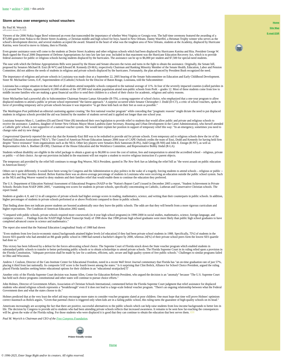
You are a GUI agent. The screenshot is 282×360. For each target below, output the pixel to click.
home (6, 8)
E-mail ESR (273, 33)
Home (276, 22)
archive (16, 8)
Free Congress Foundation (71, 318)
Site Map (274, 28)
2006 (26, 8)
